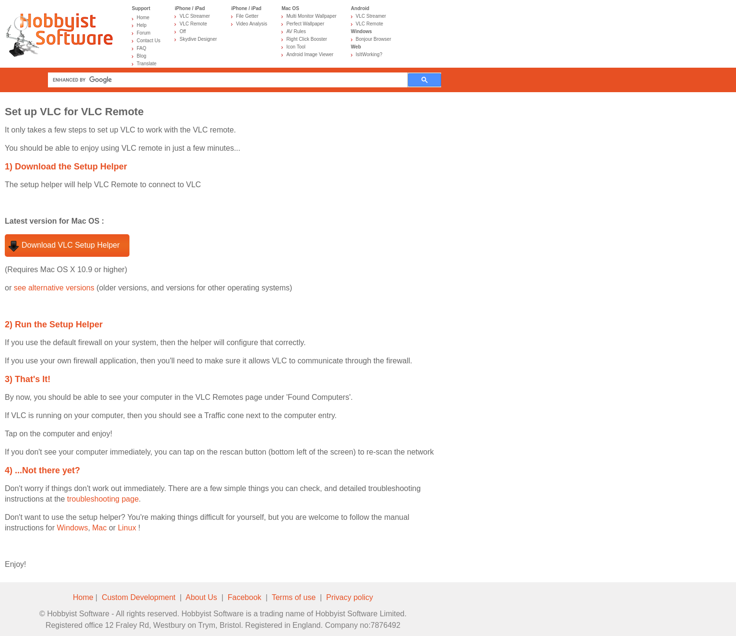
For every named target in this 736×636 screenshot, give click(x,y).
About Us (201, 597)
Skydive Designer (198, 39)
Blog (141, 56)
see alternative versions (54, 288)
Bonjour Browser (373, 39)
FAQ (141, 48)
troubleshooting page (103, 499)
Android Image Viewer (309, 54)
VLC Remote (193, 23)
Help (142, 25)
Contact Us (148, 40)
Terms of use (294, 597)
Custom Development (138, 597)
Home (143, 17)
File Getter (247, 16)
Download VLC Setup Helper (71, 245)
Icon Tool (295, 46)
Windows (72, 528)
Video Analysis (251, 23)
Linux (127, 528)
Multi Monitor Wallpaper (311, 16)
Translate (146, 63)
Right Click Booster (306, 39)
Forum (144, 33)
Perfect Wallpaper (305, 23)
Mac (99, 528)
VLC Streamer (194, 16)
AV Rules (296, 31)
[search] (230, 79)
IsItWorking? (369, 54)
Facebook (244, 597)
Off (182, 31)
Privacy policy (349, 597)
